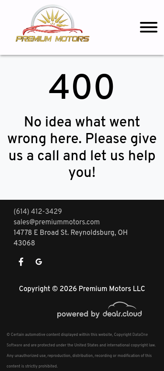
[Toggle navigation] (148, 27)
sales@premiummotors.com (57, 222)
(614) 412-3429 (38, 212)
